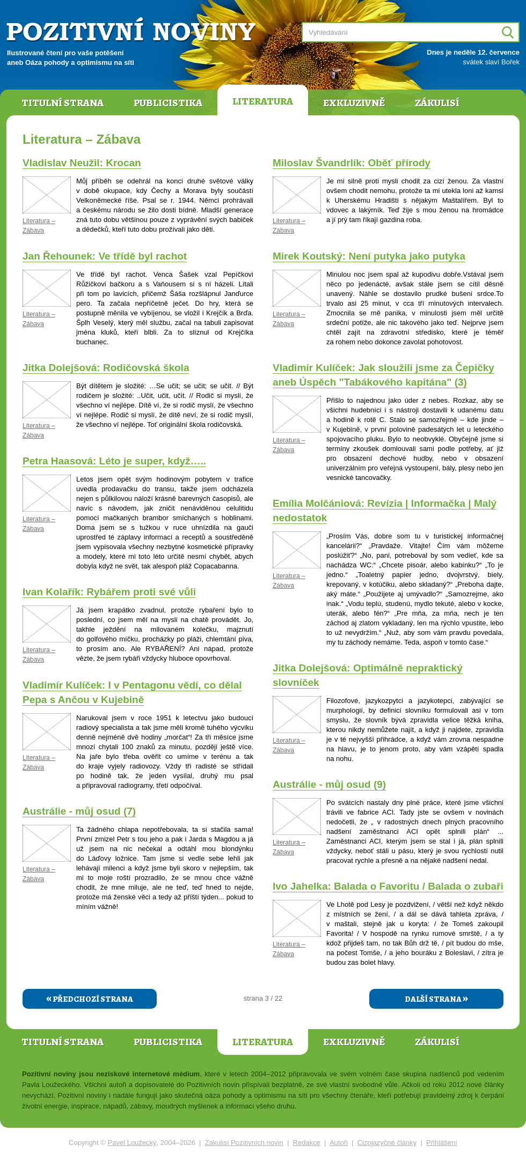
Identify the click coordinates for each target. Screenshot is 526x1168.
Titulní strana (62, 103)
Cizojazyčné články (387, 1143)
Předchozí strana (89, 998)
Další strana (436, 998)
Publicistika (168, 103)
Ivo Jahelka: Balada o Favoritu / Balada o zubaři (388, 886)
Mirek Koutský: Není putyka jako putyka (369, 256)
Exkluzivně (354, 103)
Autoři (339, 1143)
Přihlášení (441, 1143)
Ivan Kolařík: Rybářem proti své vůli (109, 591)
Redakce (306, 1143)
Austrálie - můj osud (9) (329, 784)
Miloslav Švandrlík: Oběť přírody (351, 162)
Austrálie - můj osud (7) (79, 811)
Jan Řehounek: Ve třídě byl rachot (105, 256)
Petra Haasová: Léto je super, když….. (114, 461)
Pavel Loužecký (132, 1143)
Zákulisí (437, 103)
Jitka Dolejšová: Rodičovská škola (106, 367)
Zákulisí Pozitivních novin (244, 1143)
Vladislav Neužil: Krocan (82, 162)
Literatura (262, 101)
